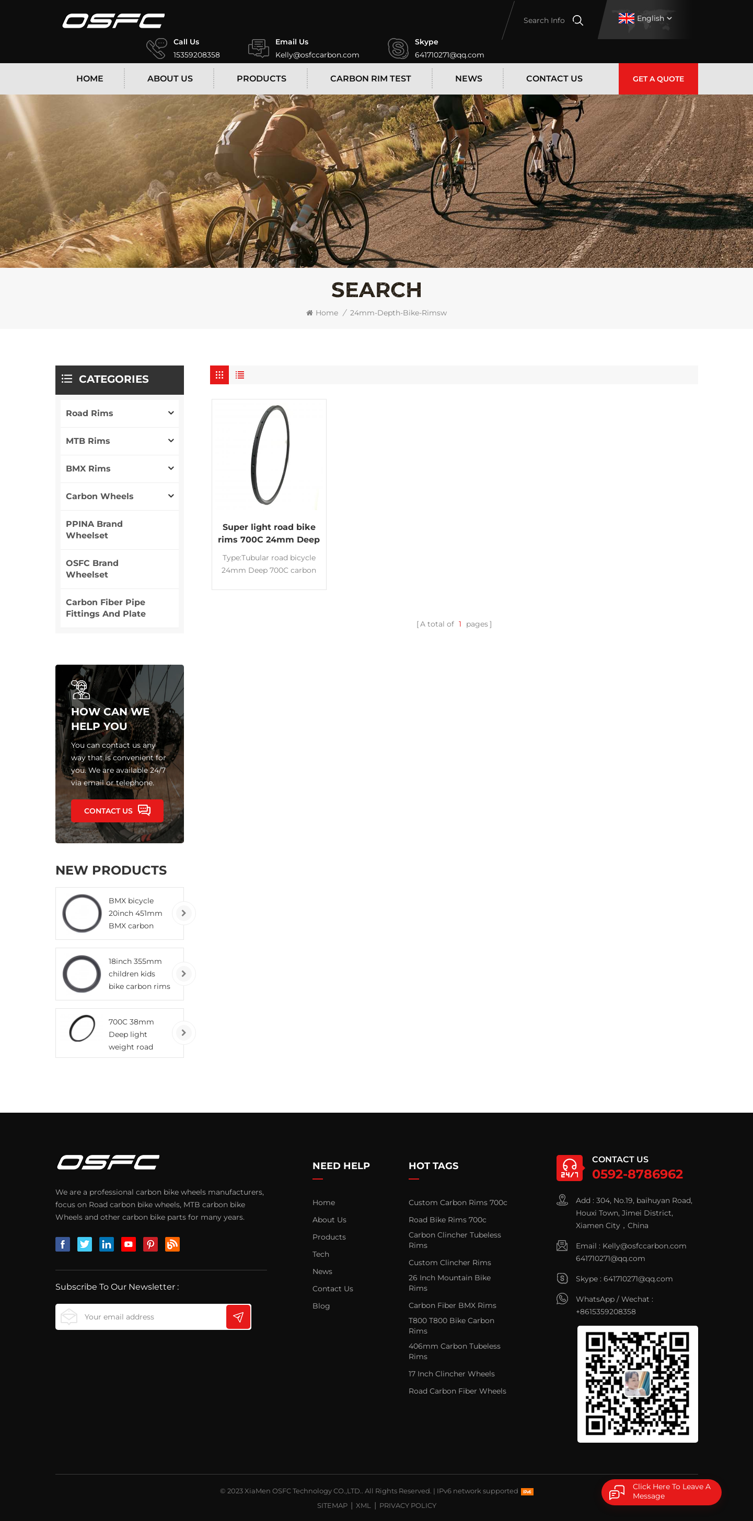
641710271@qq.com (449, 55)
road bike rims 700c (447, 1219)
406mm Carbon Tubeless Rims (455, 1351)
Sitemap (332, 1505)
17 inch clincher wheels (452, 1373)
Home (89, 79)
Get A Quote (658, 79)
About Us (170, 79)
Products (261, 79)
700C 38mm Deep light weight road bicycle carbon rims (135, 1035)
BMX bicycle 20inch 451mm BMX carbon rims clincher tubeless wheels (137, 914)
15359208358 (196, 55)
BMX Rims (88, 469)
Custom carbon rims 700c (458, 1202)
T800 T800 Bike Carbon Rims (451, 1326)
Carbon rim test (370, 79)
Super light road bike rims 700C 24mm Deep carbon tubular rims (269, 534)
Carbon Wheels (100, 496)
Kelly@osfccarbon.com (317, 55)
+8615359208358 (606, 1311)
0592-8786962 (637, 1174)
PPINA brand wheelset (94, 529)
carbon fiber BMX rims (452, 1305)
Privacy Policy (407, 1505)
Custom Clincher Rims (450, 1262)
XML (363, 1505)
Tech (320, 1254)
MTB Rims (88, 441)
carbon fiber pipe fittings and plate (106, 608)
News (468, 79)
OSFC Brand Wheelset (92, 569)
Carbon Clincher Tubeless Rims (455, 1240)
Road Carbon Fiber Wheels (457, 1391)
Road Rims (89, 413)
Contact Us (554, 79)
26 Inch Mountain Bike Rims (450, 1283)
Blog (321, 1306)
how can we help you (110, 719)
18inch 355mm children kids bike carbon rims (139, 974)
